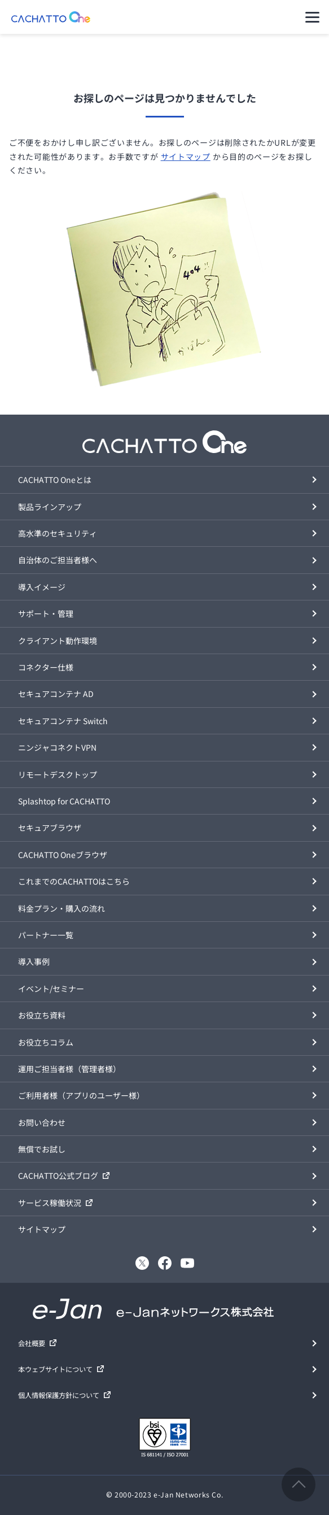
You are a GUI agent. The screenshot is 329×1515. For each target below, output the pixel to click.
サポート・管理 (45, 613)
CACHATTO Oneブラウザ (62, 854)
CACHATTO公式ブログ (58, 1175)
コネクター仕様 (45, 667)
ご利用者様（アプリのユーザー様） (81, 1095)
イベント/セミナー (51, 988)
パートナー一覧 (45, 935)
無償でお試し (41, 1149)
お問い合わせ (41, 1122)
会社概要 (31, 1343)
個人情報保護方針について (58, 1395)
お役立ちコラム (45, 1042)
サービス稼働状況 (49, 1202)
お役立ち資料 (41, 1015)
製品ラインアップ (49, 506)
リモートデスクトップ (57, 774)
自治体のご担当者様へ (57, 559)
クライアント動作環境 (57, 640)
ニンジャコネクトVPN (57, 747)
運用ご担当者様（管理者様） (69, 1068)
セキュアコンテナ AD (56, 693)
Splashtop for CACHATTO (64, 801)
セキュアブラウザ (49, 827)
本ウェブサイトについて (55, 1369)
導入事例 (34, 961)
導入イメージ (41, 587)
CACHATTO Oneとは (54, 479)
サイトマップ (185, 156)
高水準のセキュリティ (57, 533)
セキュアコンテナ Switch (63, 720)
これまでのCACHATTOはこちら (74, 881)
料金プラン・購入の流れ (61, 908)
